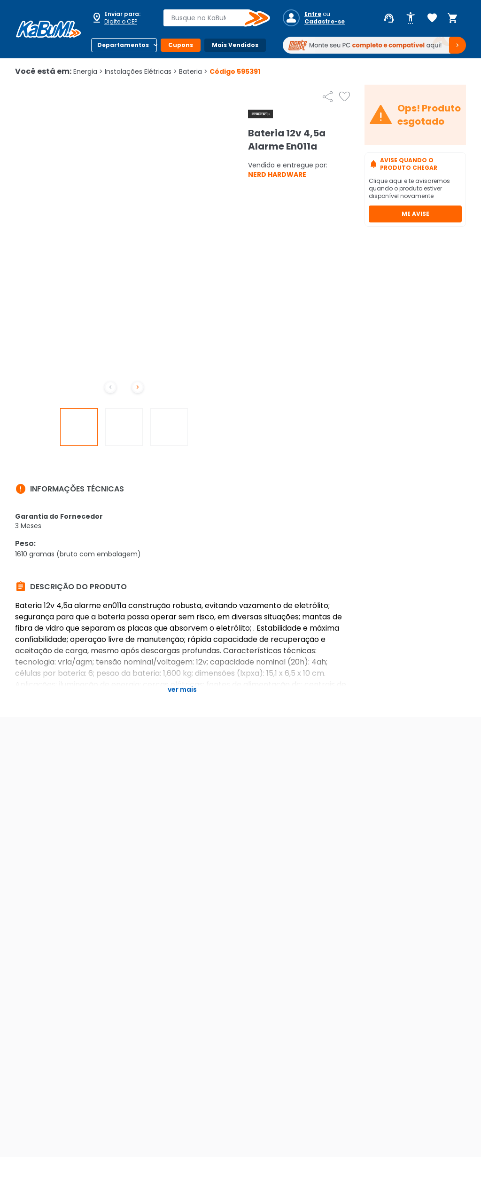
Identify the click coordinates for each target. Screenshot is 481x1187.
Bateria (193, 71)
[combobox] (209, 17)
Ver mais (182, 689)
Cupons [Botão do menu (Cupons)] (180, 45)
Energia (88, 71)
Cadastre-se (324, 21)
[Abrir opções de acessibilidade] (410, 18)
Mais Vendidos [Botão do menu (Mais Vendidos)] (235, 45)
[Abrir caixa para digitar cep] (121, 17)
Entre (312, 14)
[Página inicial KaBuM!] (48, 29)
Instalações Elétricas (141, 71)
